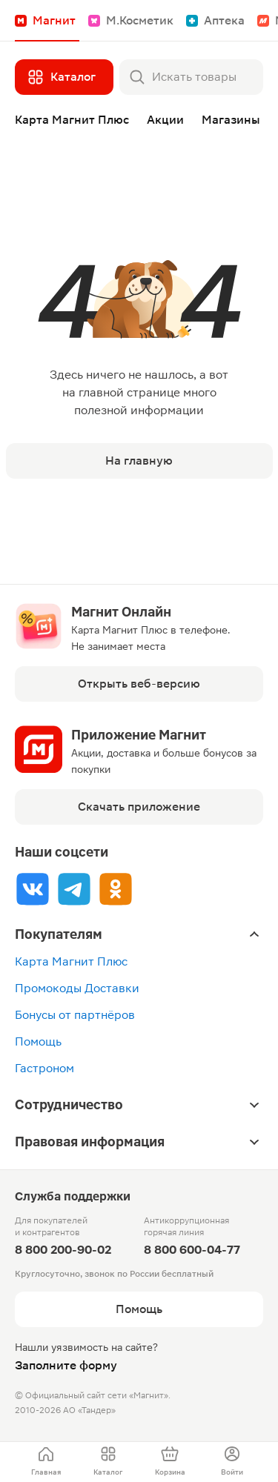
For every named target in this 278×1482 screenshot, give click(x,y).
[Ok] (115, 889)
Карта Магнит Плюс (71, 961)
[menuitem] (46, 1462)
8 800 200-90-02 (63, 1250)
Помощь (38, 1041)
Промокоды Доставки (77, 988)
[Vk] (32, 889)
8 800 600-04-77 (192, 1250)
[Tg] (74, 889)
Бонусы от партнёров (75, 1015)
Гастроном (44, 1068)
